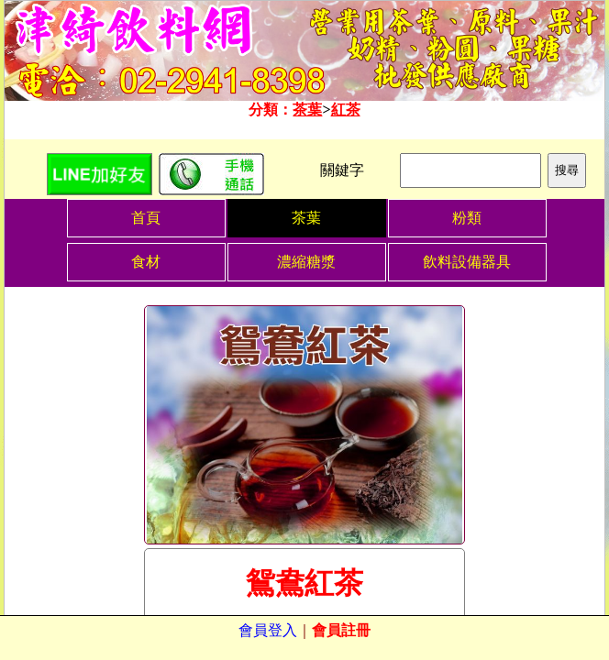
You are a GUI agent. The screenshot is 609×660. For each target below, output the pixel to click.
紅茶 (345, 109)
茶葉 (307, 109)
